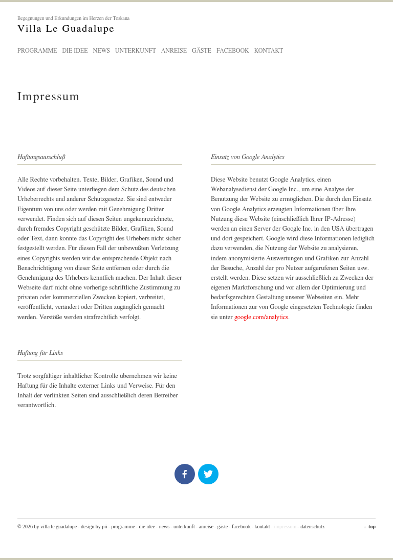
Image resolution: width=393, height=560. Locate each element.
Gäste (201, 51)
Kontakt (268, 51)
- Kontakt (261, 526)
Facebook (232, 51)
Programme (37, 51)
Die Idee (75, 51)
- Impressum (284, 526)
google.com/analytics (261, 317)
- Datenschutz (310, 526)
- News (162, 526)
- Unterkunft (182, 526)
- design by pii (92, 526)
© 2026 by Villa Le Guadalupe (47, 526)
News (101, 51)
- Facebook (239, 526)
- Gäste (221, 526)
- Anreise (204, 526)
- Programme (121, 526)
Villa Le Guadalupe (196, 24)
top (369, 526)
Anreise (174, 51)
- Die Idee (145, 526)
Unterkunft (135, 51)
